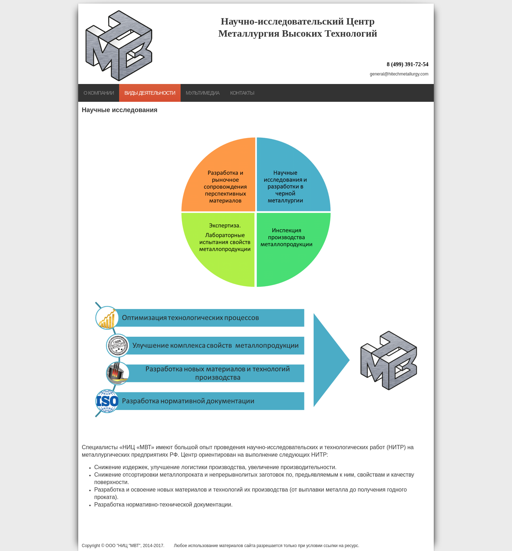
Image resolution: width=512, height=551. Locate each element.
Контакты (242, 93)
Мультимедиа (203, 93)
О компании (99, 93)
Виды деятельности (149, 93)
